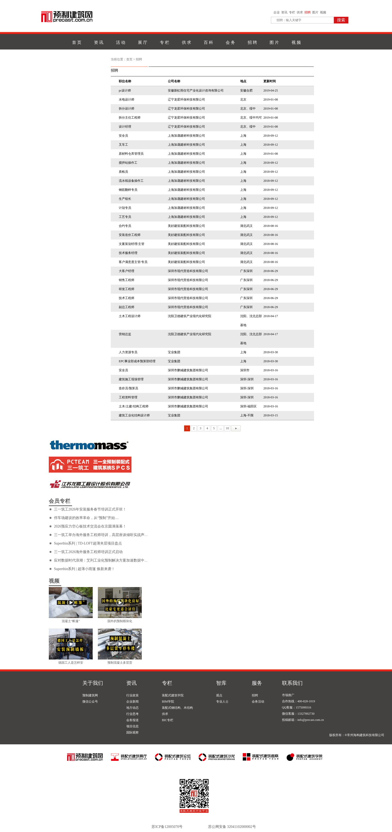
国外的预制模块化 (119, 621)
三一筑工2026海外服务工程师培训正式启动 (88, 552)
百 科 (208, 42)
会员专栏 (59, 501)
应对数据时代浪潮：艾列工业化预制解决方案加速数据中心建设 (104, 560)
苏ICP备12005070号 (167, 827)
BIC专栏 (167, 720)
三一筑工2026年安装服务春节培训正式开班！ (90, 509)
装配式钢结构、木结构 (177, 708)
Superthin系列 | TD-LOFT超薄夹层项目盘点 (88, 543)
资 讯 (98, 42)
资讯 (284, 12)
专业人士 (222, 701)
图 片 (274, 42)
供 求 (186, 42)
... (220, 428)
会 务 (230, 42)
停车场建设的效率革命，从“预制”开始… (86, 518)
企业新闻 (132, 701)
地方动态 (132, 708)
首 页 (76, 42)
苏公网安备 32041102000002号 (232, 827)
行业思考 (132, 714)
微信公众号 (90, 701)
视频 (323, 12)
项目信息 (132, 726)
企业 (276, 12)
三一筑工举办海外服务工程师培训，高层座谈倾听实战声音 (101, 535)
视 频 (296, 42)
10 (227, 428)
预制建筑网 (90, 695)
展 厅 (142, 42)
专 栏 (164, 42)
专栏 (292, 12)
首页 (129, 59)
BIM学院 (168, 701)
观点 (219, 695)
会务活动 (258, 701)
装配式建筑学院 (173, 695)
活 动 (120, 42)
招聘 (307, 12)
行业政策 (132, 695)
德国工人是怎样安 (70, 662)
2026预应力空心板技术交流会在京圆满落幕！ (90, 526)
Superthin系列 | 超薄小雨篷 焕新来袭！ (84, 569)
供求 (300, 12)
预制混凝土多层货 (119, 662)
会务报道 (132, 720)
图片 (315, 12)
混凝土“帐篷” (71, 621)
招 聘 (252, 42)
